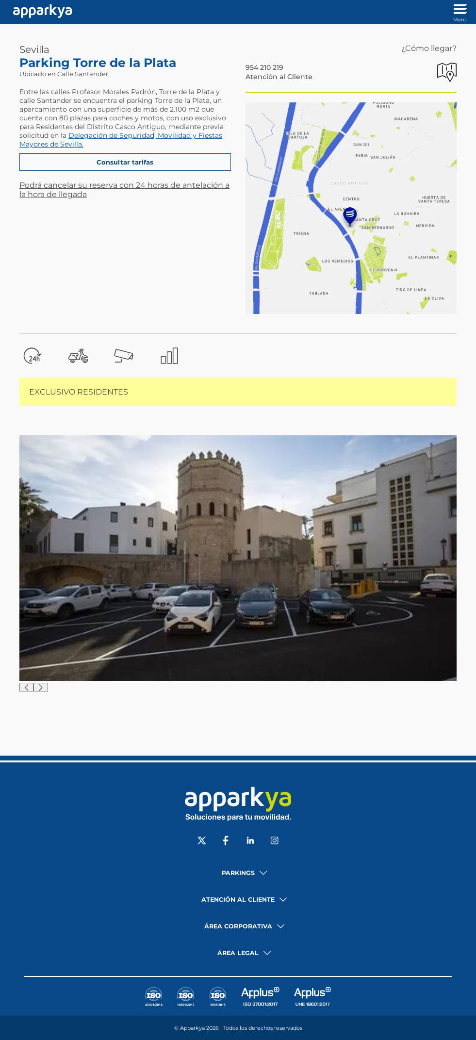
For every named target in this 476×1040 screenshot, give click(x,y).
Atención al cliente (238, 899)
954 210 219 (264, 67)
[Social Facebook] (226, 841)
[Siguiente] (40, 687)
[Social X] (202, 841)
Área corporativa (238, 926)
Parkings (238, 872)
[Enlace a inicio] (40, 12)
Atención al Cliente (279, 76)
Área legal (238, 953)
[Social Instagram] (274, 841)
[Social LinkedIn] (250, 841)
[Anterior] (26, 687)
